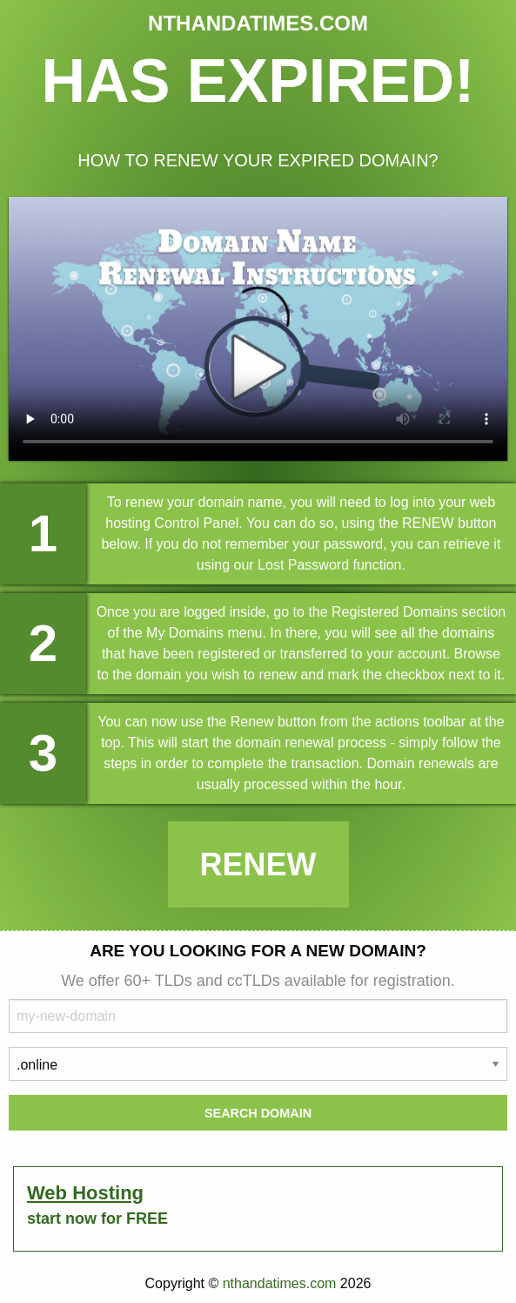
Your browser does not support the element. (258, 329)
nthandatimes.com (280, 1283)
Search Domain (258, 1113)
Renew (258, 864)
